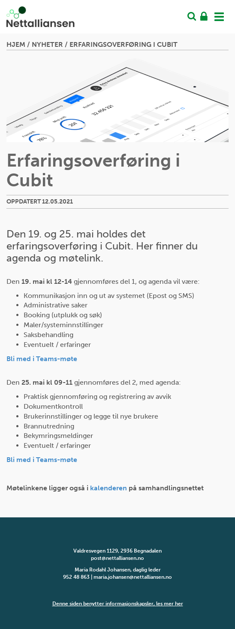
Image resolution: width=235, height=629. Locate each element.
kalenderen (108, 488)
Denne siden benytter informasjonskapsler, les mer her (117, 604)
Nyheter (47, 44)
